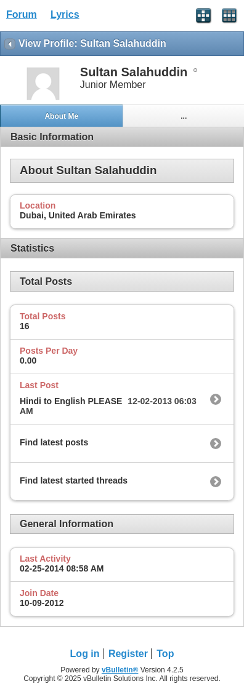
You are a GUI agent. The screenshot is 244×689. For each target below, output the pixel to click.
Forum (21, 14)
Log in (85, 653)
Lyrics (65, 14)
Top (165, 653)
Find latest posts (54, 442)
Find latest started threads (74, 480)
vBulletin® (120, 670)
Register (128, 653)
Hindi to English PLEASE (71, 401)
